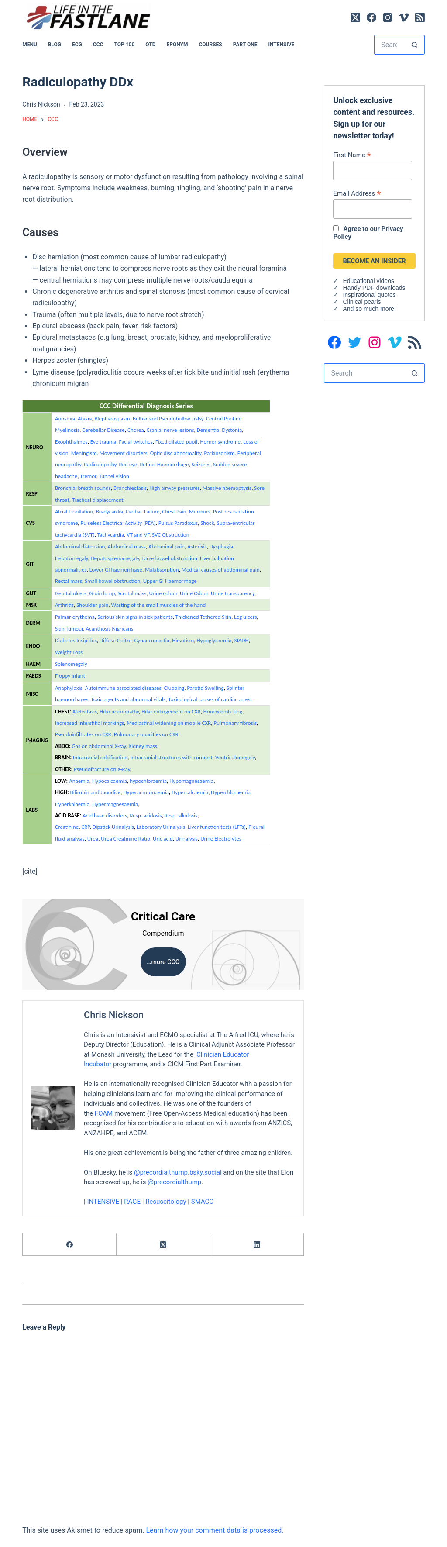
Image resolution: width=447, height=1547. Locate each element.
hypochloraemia (148, 781)
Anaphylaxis (69, 688)
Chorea (135, 430)
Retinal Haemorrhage (164, 464)
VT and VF (138, 534)
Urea (92, 838)
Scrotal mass (131, 593)
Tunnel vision (114, 476)
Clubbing (174, 688)
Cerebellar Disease (103, 430)
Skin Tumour (69, 628)
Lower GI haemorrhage (115, 569)
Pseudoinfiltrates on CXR (83, 734)
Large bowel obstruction (169, 558)
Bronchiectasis (130, 488)
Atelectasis (84, 711)
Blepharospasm (112, 418)
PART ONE (245, 44)
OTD (150, 44)
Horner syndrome (220, 441)
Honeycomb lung (222, 711)
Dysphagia (221, 546)
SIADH (241, 640)
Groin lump (102, 593)
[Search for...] (389, 45)
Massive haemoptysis (227, 488)
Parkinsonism (219, 453)
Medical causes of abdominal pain (221, 569)
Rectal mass (68, 581)
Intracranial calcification (100, 757)
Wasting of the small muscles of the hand (158, 605)
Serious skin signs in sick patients (134, 616)
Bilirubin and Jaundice (95, 792)
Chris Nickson (114, 1015)
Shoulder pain (92, 605)
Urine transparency (232, 593)
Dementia (208, 430)
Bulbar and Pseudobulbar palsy (168, 418)
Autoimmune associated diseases (123, 688)
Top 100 (124, 44)
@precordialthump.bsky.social (178, 1172)
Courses (210, 44)
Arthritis (64, 605)
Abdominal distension (80, 546)
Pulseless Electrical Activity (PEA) (118, 523)
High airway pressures (174, 488)
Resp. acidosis (146, 815)
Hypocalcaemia (109, 781)
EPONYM (177, 44)
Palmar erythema (75, 616)
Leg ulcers (245, 616)
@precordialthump (174, 1182)
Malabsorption (162, 569)
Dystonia (232, 430)
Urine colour (163, 593)
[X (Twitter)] (355, 17)
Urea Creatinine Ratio (125, 838)
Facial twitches (136, 441)
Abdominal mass (127, 546)
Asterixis (196, 546)
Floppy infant (70, 675)
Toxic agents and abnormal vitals (128, 699)
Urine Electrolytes (220, 838)
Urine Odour (194, 593)
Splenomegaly (71, 664)
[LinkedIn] (257, 1244)
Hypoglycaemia (213, 640)
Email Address (357, 193)
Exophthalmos (71, 441)
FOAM (104, 1113)
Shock (207, 523)
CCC (98, 44)
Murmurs (199, 511)
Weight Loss (69, 652)
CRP (85, 826)
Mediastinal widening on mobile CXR (169, 723)
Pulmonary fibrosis (234, 723)
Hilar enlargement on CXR (170, 711)
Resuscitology (165, 1202)
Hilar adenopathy (119, 711)
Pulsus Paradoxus (178, 523)
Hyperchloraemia (230, 792)
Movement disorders (124, 453)
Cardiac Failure (142, 511)
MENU (29, 44)
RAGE (132, 1202)
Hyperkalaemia (72, 804)
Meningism (84, 453)
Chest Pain (174, 511)
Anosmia (65, 418)
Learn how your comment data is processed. (214, 1530)
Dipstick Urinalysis (113, 826)
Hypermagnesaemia (115, 804)
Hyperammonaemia (146, 792)
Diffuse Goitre (115, 640)
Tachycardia (110, 534)
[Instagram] (387, 17)
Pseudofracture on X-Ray (102, 769)
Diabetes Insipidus (76, 640)
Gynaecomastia (151, 640)
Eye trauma (103, 441)
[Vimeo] (404, 17)
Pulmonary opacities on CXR (146, 734)
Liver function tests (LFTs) (217, 826)
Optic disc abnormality (176, 453)
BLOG (54, 44)
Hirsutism (183, 640)
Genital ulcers (70, 593)
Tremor (88, 476)
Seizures (201, 464)
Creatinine (67, 826)
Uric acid (163, 838)
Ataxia (85, 418)
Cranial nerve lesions (170, 430)
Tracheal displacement (98, 499)
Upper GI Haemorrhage (170, 581)
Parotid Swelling (205, 688)
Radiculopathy (100, 464)
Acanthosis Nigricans (110, 628)
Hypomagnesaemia (191, 781)
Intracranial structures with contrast (171, 757)
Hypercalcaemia (190, 792)
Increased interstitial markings (89, 723)
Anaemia (79, 781)
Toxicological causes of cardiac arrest (210, 699)
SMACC (202, 1202)
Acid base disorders (105, 815)
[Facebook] (371, 17)
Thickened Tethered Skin (203, 616)
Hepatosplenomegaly (115, 558)
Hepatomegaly (71, 558)
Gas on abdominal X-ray (99, 746)
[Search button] (415, 45)
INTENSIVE (281, 44)
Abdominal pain (166, 546)
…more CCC (163, 962)
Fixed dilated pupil (176, 441)
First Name (352, 154)
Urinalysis (186, 838)
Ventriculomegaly (235, 757)
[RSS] (420, 17)
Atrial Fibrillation (74, 511)
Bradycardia (109, 511)
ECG (77, 44)
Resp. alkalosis (181, 815)
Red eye (128, 464)
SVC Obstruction (170, 534)
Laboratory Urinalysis (161, 826)
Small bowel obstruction (112, 581)
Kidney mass (142, 746)
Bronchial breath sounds (83, 488)
